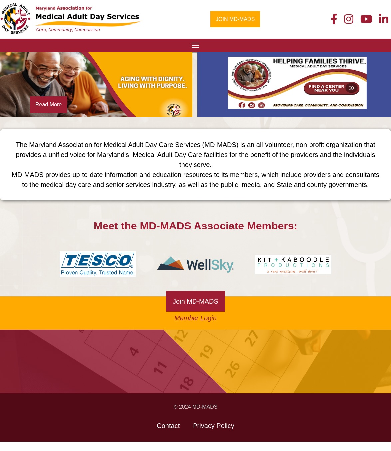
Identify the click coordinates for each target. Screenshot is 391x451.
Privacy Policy (213, 425)
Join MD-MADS (195, 301)
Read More (48, 104)
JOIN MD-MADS (235, 19)
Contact (168, 425)
